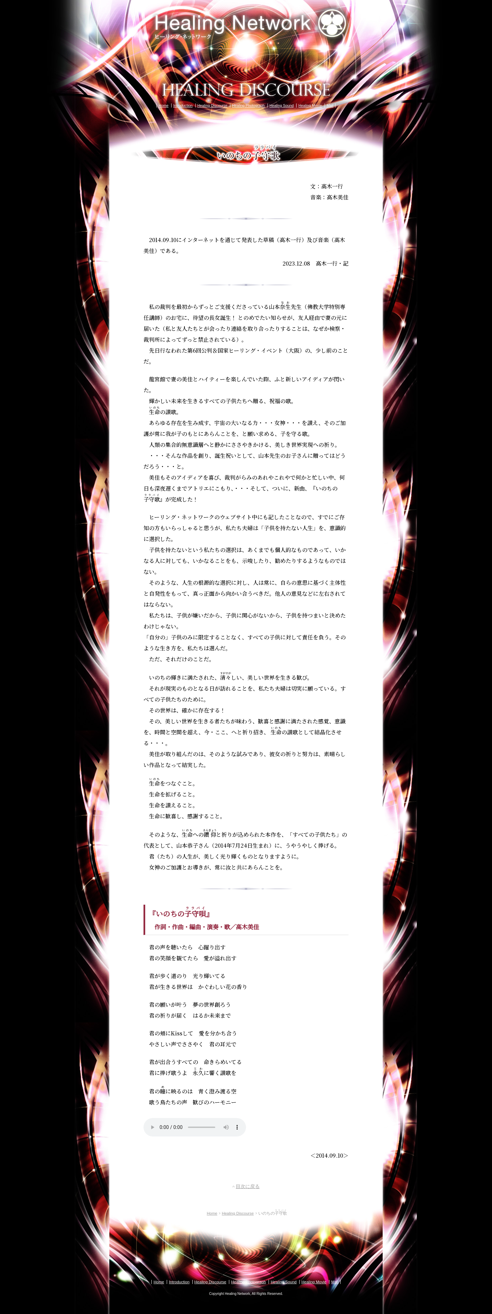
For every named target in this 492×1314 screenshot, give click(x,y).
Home (163, 105)
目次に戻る (248, 1186)
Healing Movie (310, 105)
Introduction (182, 105)
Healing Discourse (212, 105)
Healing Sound (282, 105)
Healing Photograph (248, 105)
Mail (330, 105)
